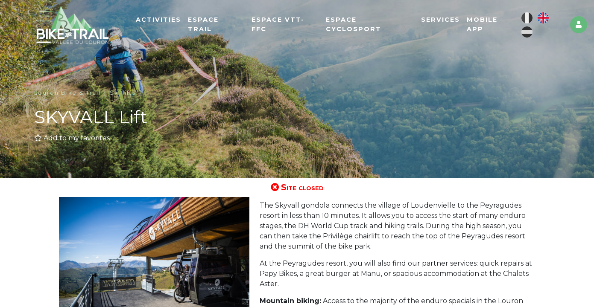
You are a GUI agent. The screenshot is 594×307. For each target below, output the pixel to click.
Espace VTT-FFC (278, 24)
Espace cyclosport (353, 24)
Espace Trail (203, 24)
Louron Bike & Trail (67, 93)
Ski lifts (123, 93)
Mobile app (482, 24)
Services (440, 19)
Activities (158, 19)
